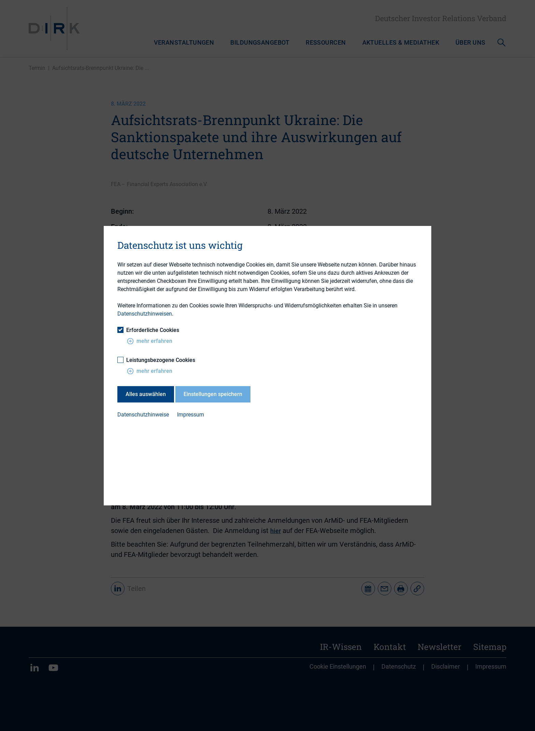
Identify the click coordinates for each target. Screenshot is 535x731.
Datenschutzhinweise (143, 414)
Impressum (190, 414)
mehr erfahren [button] (149, 341)
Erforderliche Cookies (148, 330)
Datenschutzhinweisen (144, 313)
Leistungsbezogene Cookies (156, 360)
